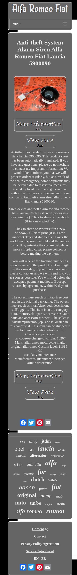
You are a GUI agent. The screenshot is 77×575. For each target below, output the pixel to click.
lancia (46, 448)
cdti (31, 450)
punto (43, 489)
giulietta (34, 464)
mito (20, 503)
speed (57, 442)
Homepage (40, 529)
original (26, 495)
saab (59, 496)
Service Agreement (40, 551)
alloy (33, 441)
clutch (37, 479)
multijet (53, 474)
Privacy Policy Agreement (40, 544)
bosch (27, 488)
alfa (51, 463)
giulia (62, 450)
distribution (57, 456)
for (42, 471)
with (18, 465)
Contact (40, 536)
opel (19, 448)
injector (29, 473)
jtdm (46, 441)
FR (43, 558)
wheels (21, 455)
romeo (55, 511)
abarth (61, 504)
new (25, 481)
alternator (38, 455)
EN (36, 558)
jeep (63, 465)
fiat (56, 487)
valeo (52, 480)
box (22, 442)
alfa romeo (28, 511)
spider (63, 474)
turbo (35, 503)
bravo (17, 473)
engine (49, 504)
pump (45, 495)
